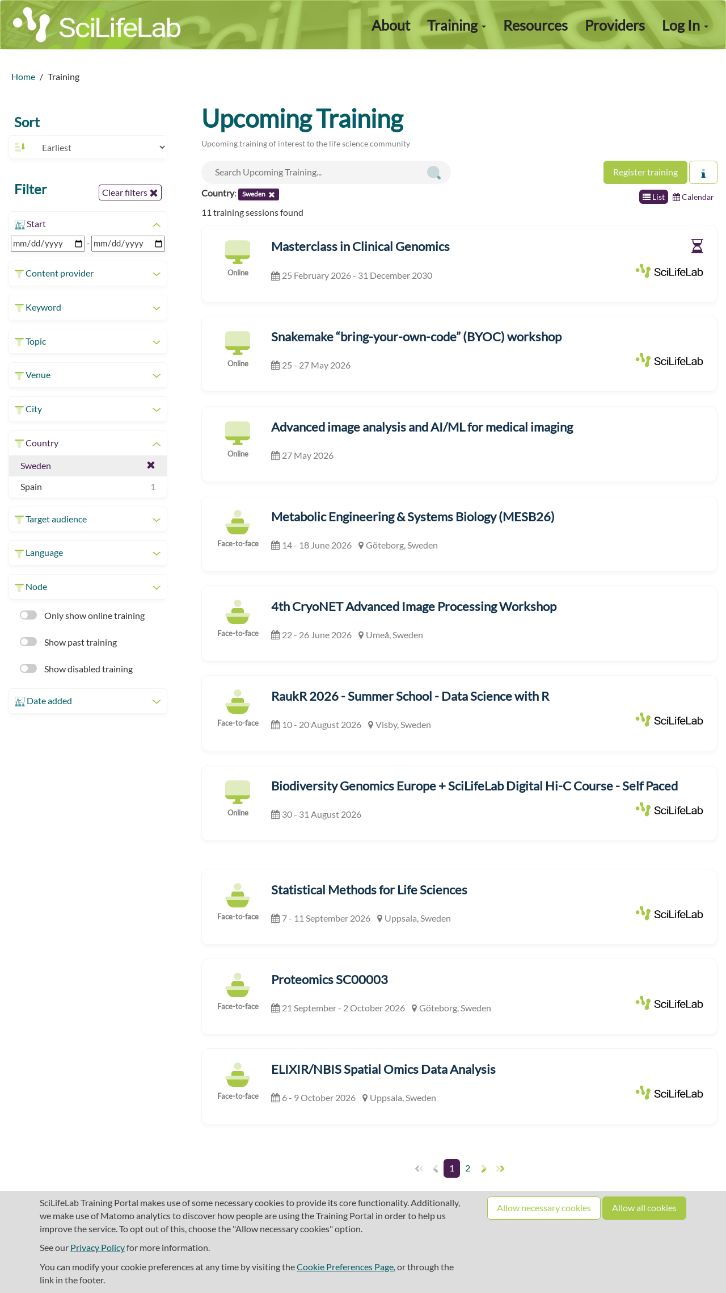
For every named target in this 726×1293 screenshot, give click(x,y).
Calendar (693, 197)
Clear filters (130, 192)
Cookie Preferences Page (345, 1266)
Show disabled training (76, 668)
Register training (645, 171)
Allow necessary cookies (544, 1207)
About (391, 25)
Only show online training (82, 615)
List (654, 197)
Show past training (68, 642)
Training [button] (456, 25)
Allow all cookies (644, 1207)
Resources (535, 25)
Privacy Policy (97, 1247)
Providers (615, 25)
